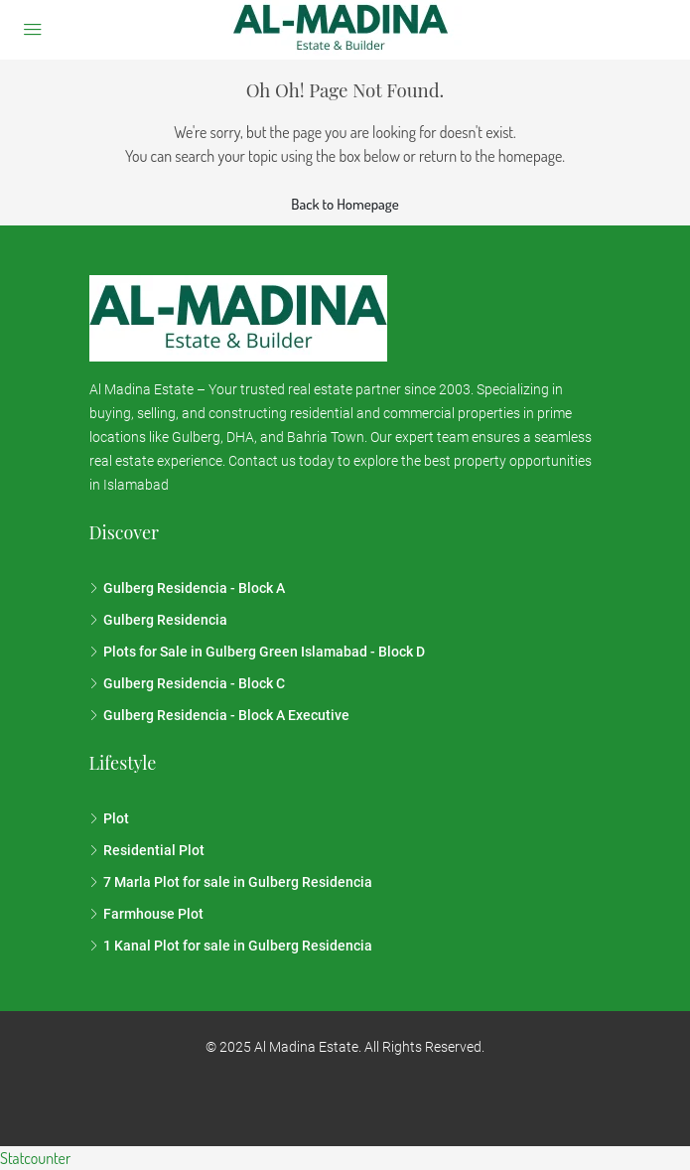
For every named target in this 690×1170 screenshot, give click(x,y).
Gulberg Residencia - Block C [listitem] (187, 683)
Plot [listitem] (109, 818)
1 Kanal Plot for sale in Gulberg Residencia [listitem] (230, 945)
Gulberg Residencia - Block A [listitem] (187, 588)
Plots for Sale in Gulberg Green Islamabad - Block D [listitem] (257, 651)
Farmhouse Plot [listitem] (146, 914)
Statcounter (35, 1158)
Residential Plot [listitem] (147, 850)
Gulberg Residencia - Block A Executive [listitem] (219, 715)
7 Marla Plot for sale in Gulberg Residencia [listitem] (230, 882)
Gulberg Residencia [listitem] (158, 620)
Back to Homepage (344, 204)
